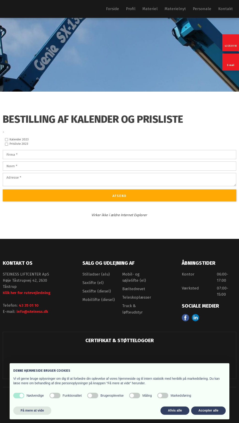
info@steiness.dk (32, 311)
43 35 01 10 (28, 305)
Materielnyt (175, 8)
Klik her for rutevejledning (26, 292)
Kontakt (225, 8)
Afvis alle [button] (175, 410)
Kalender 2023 (19, 139)
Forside (112, 8)
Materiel (150, 8)
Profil (131, 8)
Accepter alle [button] (208, 410)
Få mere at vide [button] (32, 410)
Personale (202, 8)
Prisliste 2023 (18, 143)
